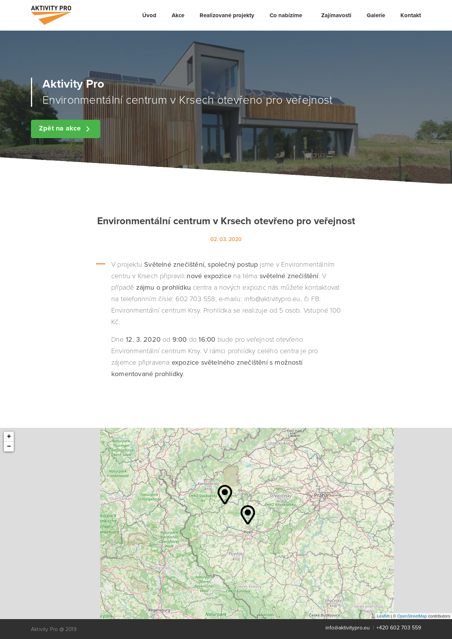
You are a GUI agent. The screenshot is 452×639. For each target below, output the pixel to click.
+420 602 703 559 (398, 627)
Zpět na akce (65, 128)
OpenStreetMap (412, 616)
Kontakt (410, 15)
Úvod (149, 15)
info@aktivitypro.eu (347, 627)
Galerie (376, 15)
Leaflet (383, 616)
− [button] (9, 446)
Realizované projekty (227, 15)
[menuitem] (149, 15)
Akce (178, 15)
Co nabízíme (286, 15)
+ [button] (9, 436)
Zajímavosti (336, 15)
